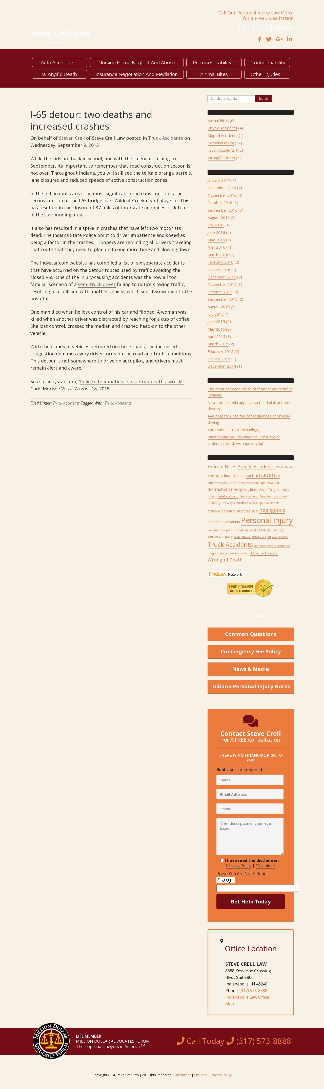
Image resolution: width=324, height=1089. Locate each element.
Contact (175, 13)
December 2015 (222, 276)
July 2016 (216, 224)
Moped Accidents (223, 135)
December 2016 (222, 187)
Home (38, 13)
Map (229, 1003)
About (53, 13)
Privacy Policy (238, 866)
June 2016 (216, 232)
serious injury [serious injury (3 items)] (220, 536)
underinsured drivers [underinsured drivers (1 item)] (234, 553)
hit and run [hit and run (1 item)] (279, 496)
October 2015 (220, 291)
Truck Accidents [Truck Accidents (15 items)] (230, 544)
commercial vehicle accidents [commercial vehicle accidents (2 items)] (230, 482)
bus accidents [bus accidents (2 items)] (234, 475)
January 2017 (219, 180)
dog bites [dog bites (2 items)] (250, 489)
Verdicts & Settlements (110, 13)
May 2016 (216, 239)
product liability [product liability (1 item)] (259, 530)
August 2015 (219, 306)
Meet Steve (74, 13)
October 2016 (220, 202)
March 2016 (218, 254)
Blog (159, 13)
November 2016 (222, 195)
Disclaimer (265, 866)
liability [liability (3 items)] (214, 502)
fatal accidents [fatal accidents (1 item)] (249, 496)
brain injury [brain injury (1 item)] (215, 476)
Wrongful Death (221, 157)
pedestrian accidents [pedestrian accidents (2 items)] (224, 521)
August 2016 (219, 217)
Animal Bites (218, 120)
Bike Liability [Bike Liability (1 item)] (284, 467)
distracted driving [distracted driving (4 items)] (225, 489)
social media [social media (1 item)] (242, 536)
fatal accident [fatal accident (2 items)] (228, 496)
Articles (143, 13)
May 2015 (216, 329)
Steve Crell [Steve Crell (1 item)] (259, 536)
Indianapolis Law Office (247, 997)
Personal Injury (221, 142)
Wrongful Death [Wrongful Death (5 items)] (225, 560)
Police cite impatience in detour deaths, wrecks (132, 381)
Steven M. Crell (250, 616)
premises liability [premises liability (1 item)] (237, 530)
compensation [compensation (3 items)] (267, 482)
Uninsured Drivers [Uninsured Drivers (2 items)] (264, 553)
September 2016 (222, 210)
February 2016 (220, 262)
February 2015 (220, 351)
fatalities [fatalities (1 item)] (265, 496)
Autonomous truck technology (233, 429)
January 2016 (219, 269)
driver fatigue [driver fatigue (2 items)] (269, 489)
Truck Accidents (165, 138)
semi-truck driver (97, 284)
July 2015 (216, 314)
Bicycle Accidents (222, 127)
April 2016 (216, 247)
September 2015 (222, 299)
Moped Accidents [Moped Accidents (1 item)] (267, 503)
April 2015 (216, 336)
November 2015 (222, 284)
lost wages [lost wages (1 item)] (228, 503)
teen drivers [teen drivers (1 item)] (280, 536)
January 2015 (219, 358)
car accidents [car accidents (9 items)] (263, 474)
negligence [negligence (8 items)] (272, 509)
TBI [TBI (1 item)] (269, 536)
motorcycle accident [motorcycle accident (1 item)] (221, 511)
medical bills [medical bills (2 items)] (245, 502)
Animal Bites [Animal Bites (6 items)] (222, 466)
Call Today (234, 1041)
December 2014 (222, 366)
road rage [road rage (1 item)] (277, 530)
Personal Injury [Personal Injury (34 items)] (267, 520)
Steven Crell (72, 138)
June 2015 (216, 321)
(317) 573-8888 (253, 990)
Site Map (201, 1075)
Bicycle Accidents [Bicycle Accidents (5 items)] (256, 466)
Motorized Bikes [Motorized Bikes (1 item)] (247, 511)
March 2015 (218, 343)
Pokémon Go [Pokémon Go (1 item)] (216, 530)
